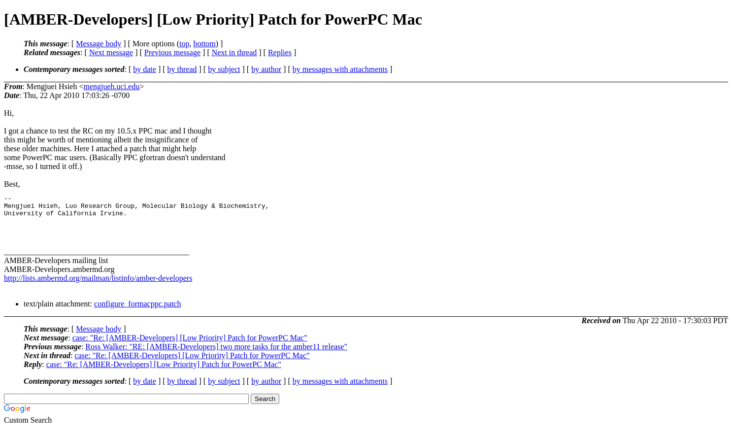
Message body (98, 43)
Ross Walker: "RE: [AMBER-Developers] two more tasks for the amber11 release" (216, 354)
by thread (182, 69)
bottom (204, 43)
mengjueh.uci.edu (111, 86)
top (184, 43)
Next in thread (234, 52)
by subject (224, 69)
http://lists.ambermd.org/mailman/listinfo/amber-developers (98, 285)
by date (144, 69)
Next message (111, 52)
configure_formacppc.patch (137, 311)
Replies (280, 52)
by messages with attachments (340, 69)
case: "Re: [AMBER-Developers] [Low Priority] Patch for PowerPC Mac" (189, 345)
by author (266, 69)
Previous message (172, 52)
